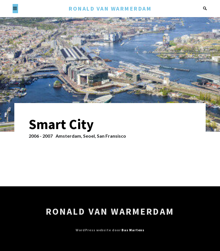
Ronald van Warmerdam (110, 8)
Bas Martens (132, 230)
